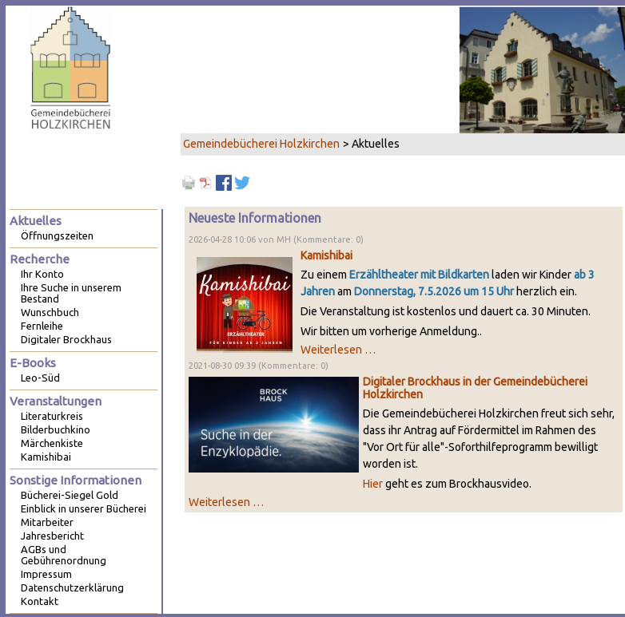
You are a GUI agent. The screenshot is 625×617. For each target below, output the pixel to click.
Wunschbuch (50, 312)
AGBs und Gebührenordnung (63, 555)
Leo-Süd (40, 377)
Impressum (46, 573)
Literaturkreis (52, 415)
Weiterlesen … (338, 349)
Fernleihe (42, 325)
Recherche (40, 259)
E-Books (33, 363)
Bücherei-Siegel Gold (69, 494)
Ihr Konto (42, 273)
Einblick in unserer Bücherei (83, 508)
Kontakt (39, 601)
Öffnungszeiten (57, 235)
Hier (373, 483)
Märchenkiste (52, 443)
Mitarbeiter (47, 522)
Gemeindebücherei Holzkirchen (261, 143)
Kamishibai (326, 255)
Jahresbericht (52, 535)
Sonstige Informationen (75, 480)
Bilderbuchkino (55, 429)
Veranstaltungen (56, 401)
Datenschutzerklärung (72, 587)
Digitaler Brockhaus (66, 339)
